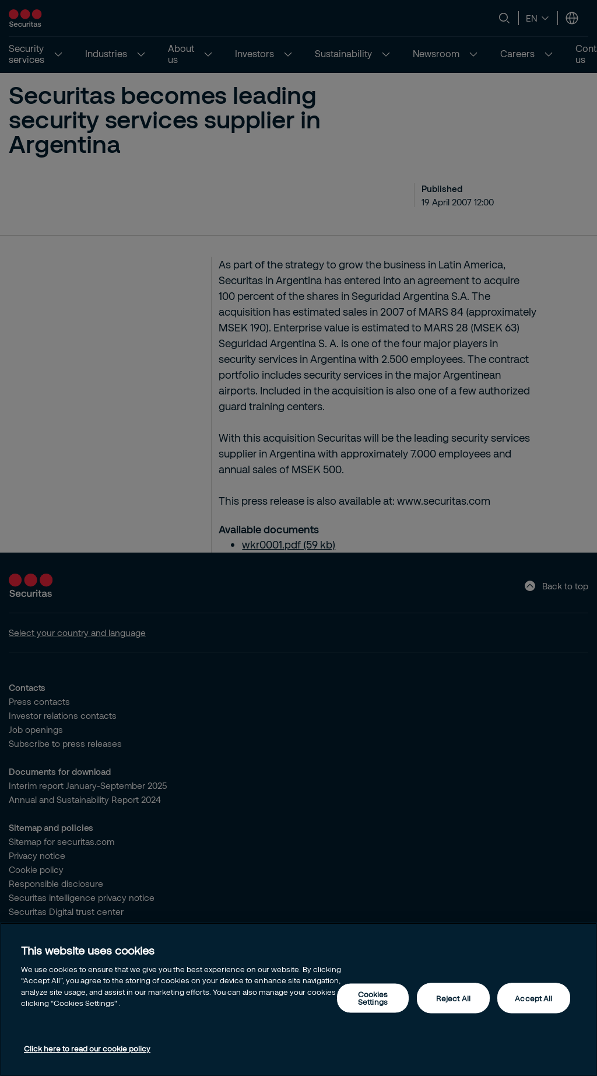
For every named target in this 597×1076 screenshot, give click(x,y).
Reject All (453, 997)
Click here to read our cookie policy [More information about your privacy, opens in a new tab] (87, 1048)
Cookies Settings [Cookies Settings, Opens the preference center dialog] (373, 998)
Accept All (533, 997)
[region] (298, 999)
